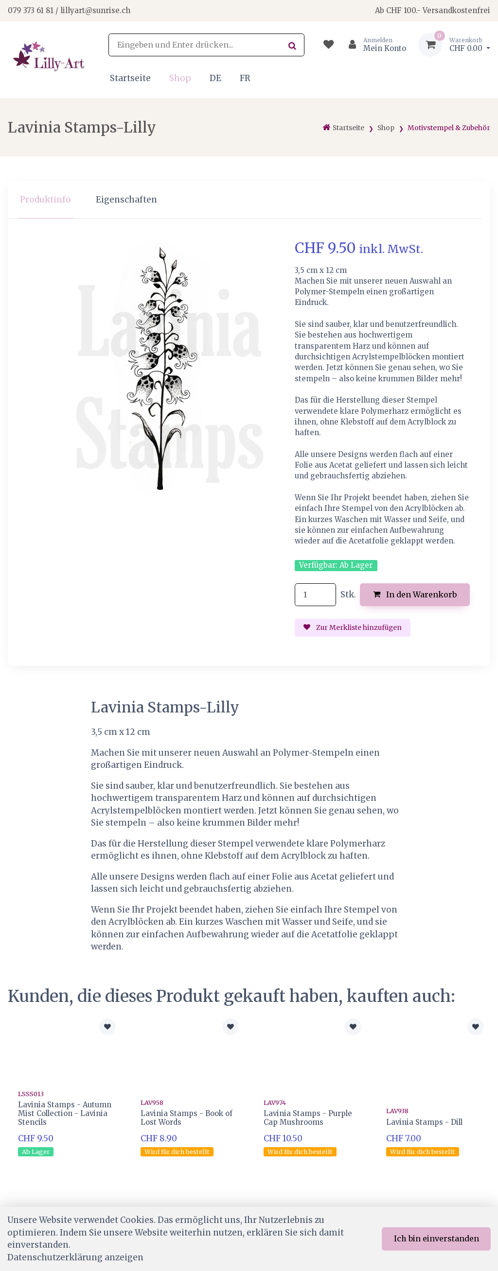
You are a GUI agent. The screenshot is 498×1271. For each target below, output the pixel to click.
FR (245, 78)
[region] (249, 200)
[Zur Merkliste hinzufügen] (107, 1026)
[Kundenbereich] (373, 45)
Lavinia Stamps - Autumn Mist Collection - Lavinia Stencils (64, 1113)
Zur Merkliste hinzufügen (352, 627)
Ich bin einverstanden (436, 1238)
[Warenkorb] (454, 45)
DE (215, 78)
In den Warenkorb (415, 594)
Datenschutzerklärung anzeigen (75, 1257)
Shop (180, 78)
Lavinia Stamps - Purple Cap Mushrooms (308, 1118)
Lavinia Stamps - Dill (424, 1122)
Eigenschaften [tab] (126, 199)
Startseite (130, 78)
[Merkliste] (328, 45)
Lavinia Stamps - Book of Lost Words (186, 1118)
